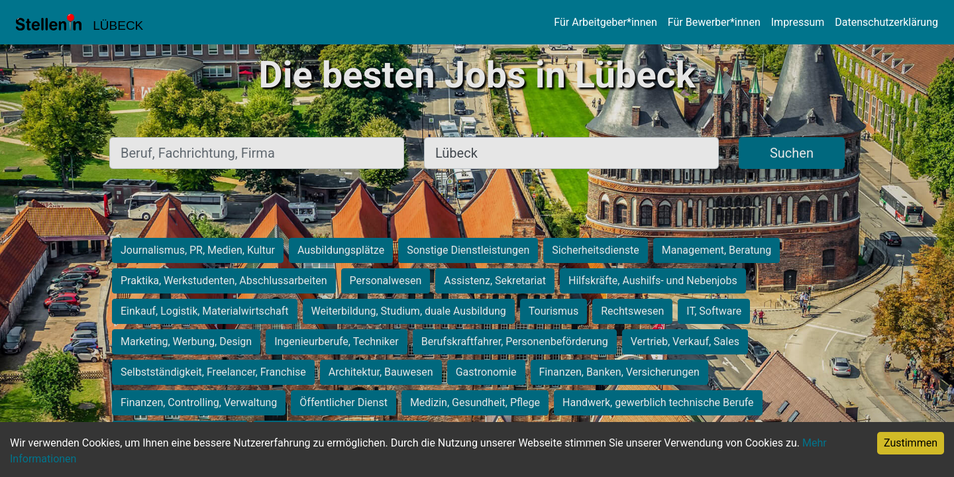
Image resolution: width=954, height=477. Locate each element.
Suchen (792, 153)
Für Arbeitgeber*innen (605, 22)
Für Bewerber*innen (714, 22)
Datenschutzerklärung (886, 22)
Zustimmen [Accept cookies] (910, 443)
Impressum (798, 22)
